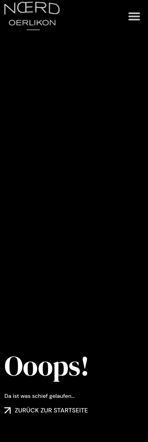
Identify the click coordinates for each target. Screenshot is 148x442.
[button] (134, 11)
